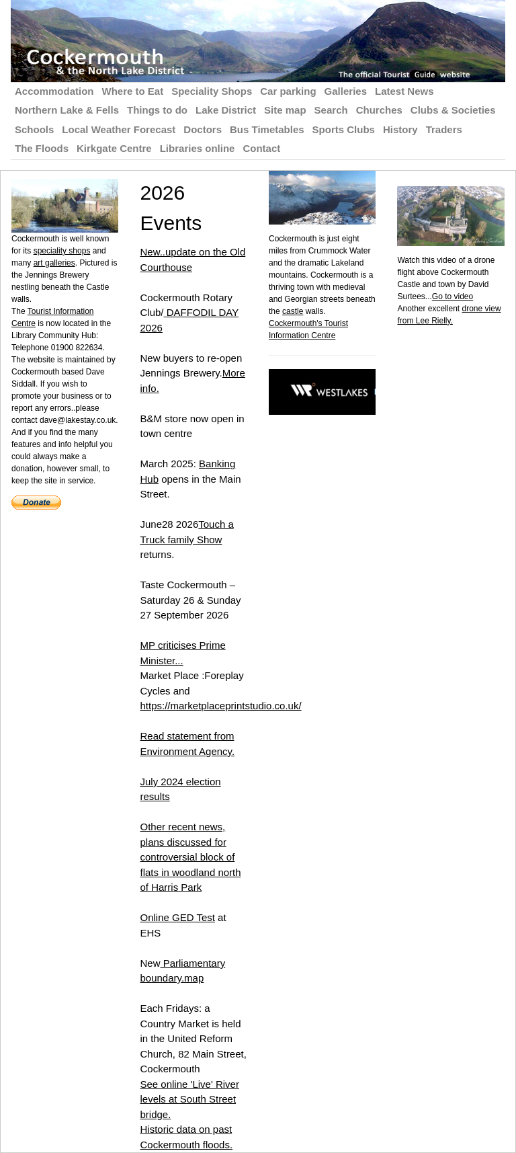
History (400, 129)
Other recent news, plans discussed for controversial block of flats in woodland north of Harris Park (190, 857)
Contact (261, 148)
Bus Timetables (267, 129)
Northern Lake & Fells (67, 110)
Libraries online (197, 148)
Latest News (404, 91)
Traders (444, 129)
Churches (379, 110)
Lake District (226, 110)
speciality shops (62, 250)
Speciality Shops (211, 91)
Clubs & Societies (453, 110)
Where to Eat (133, 91)
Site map (285, 110)
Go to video (452, 296)
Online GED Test (177, 917)
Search (331, 110)
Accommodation (54, 91)
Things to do (157, 110)
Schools (34, 129)
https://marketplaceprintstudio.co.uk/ (220, 705)
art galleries (54, 263)
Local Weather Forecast (118, 129)
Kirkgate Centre (114, 148)
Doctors (202, 129)
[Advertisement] (456, 528)
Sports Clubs (343, 129)
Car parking (288, 91)
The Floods (42, 148)
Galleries (346, 91)
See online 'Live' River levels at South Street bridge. (189, 1099)
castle (292, 311)
